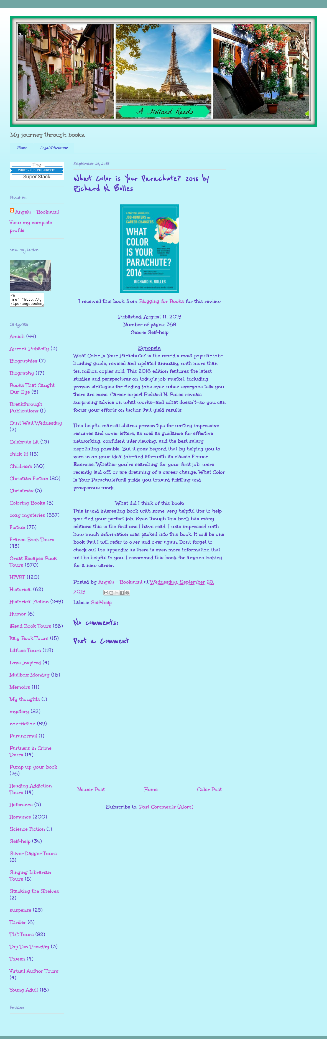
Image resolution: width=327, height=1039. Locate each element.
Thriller (18, 924)
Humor (18, 616)
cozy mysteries (27, 517)
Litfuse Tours (25, 653)
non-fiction (22, 726)
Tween (17, 961)
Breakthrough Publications (26, 410)
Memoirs (20, 689)
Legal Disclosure (54, 148)
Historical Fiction (29, 604)
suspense (20, 912)
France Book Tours (32, 542)
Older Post (209, 789)
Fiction (17, 529)
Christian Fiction (29, 481)
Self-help (101, 602)
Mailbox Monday (30, 677)
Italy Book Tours (29, 640)
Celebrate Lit (24, 444)
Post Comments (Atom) (166, 807)
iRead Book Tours (30, 628)
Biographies (23, 363)
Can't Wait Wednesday (36, 425)
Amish (17, 339)
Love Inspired (25, 665)
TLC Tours (22, 937)
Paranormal (23, 738)
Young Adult (24, 992)
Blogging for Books (161, 301)
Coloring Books (27, 505)
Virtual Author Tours (34, 973)
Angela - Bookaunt (37, 212)
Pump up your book (33, 769)
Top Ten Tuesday (29, 949)
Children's (21, 468)
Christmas (22, 493)
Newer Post (91, 789)
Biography (22, 375)
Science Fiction (27, 831)
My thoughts (25, 701)
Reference (21, 807)
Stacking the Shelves (34, 893)
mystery (19, 714)
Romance (20, 819)
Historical (21, 592)
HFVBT (17, 579)
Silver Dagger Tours (33, 856)
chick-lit (19, 456)
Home (21, 148)
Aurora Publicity (29, 351)
